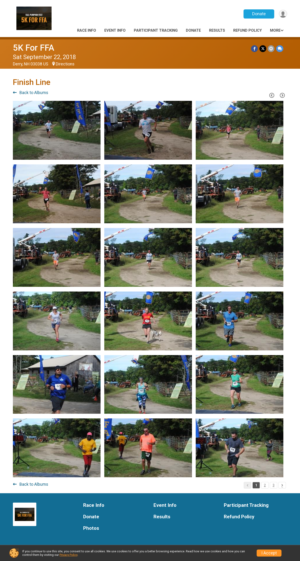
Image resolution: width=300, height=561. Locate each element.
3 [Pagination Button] (273, 485)
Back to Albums (30, 92)
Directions (65, 64)
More (275, 30)
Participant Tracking (156, 30)
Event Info (115, 30)
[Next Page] (282, 95)
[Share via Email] (271, 48)
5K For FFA (33, 48)
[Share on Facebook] (254, 48)
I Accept (269, 553)
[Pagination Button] (282, 485)
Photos (91, 528)
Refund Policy (247, 30)
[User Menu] (282, 14)
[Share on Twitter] (263, 48)
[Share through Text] (279, 48)
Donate (258, 13)
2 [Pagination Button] (265, 485)
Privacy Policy (68, 555)
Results (217, 30)
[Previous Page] (272, 95)
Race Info (86, 30)
